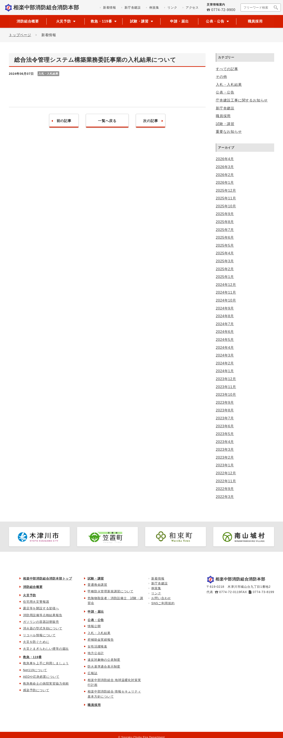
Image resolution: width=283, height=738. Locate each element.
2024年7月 (225, 324)
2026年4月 (225, 159)
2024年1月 (225, 371)
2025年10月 (226, 206)
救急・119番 (32, 657)
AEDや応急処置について (41, 676)
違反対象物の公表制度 (104, 659)
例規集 (156, 588)
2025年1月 (225, 277)
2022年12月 (226, 473)
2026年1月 (225, 182)
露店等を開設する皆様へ (41, 608)
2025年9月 (225, 214)
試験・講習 (225, 124)
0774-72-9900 (223, 10)
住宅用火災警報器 (36, 601)
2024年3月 (225, 355)
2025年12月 (226, 190)
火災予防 (29, 595)
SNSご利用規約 (162, 603)
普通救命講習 (97, 584)
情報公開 (94, 626)
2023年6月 (225, 426)
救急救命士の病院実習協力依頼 (46, 683)
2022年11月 (226, 481)
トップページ (20, 35)
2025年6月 (225, 237)
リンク (156, 593)
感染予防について (36, 690)
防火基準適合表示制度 (104, 666)
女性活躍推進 (97, 646)
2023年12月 (226, 379)
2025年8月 (225, 222)
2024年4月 (225, 347)
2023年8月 (225, 410)
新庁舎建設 (225, 108)
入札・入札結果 (229, 84)
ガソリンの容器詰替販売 (41, 621)
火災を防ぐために (36, 642)
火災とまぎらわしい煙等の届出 (46, 648)
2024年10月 (226, 300)
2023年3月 (225, 449)
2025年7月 (225, 230)
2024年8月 (225, 316)
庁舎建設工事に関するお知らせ (242, 100)
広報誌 (92, 673)
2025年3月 (225, 261)
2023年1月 (225, 465)
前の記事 (63, 121)
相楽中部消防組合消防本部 (46, 7)
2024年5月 (225, 340)
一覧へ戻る (107, 121)
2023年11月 (226, 387)
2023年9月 (225, 402)
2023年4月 (225, 442)
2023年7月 (225, 418)
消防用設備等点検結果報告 (42, 615)
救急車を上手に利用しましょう (46, 663)
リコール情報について (39, 635)
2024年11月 (226, 292)
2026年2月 (225, 175)
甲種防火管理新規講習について (110, 591)
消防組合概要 (28, 21)
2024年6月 (225, 332)
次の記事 (150, 121)
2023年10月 (226, 394)
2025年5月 (225, 245)
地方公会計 (96, 653)
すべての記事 (227, 69)
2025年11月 (226, 198)
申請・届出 (179, 21)
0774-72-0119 (230, 592)
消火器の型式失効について (42, 628)
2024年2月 (225, 363)
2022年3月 (225, 497)
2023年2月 (225, 457)
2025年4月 (225, 253)
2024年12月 (226, 285)
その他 (221, 77)
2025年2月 (225, 269)
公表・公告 (225, 92)
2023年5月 (225, 434)
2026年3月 (225, 167)
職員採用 (255, 21)
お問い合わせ (161, 598)
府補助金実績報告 (101, 639)
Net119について (35, 670)
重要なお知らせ (229, 131)
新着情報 (157, 578)
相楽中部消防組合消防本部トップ (47, 578)
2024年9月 (225, 308)
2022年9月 (225, 489)
